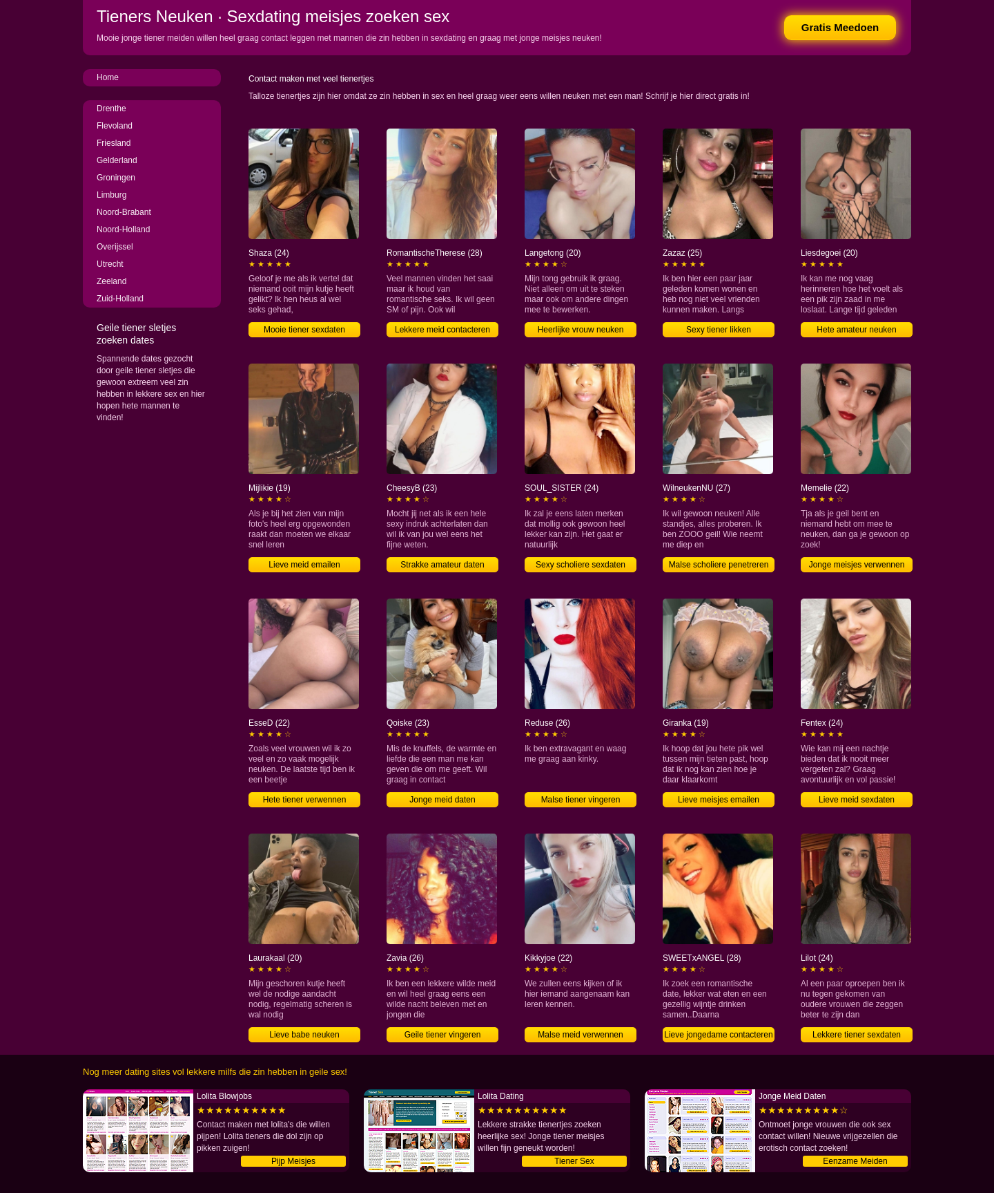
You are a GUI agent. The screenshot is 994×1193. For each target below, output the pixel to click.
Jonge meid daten (442, 800)
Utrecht (110, 264)
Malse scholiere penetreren (719, 565)
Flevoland (115, 126)
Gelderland (117, 160)
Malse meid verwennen (580, 1035)
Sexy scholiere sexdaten (580, 565)
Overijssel (115, 247)
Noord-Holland (123, 229)
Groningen (116, 177)
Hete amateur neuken (856, 330)
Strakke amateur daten (442, 565)
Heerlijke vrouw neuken (581, 330)
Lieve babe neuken (304, 1035)
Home (108, 77)
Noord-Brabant (124, 212)
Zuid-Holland (120, 298)
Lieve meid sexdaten (857, 800)
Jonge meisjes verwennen (857, 565)
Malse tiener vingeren (581, 800)
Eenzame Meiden (855, 1161)
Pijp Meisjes (293, 1161)
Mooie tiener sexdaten (304, 330)
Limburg (111, 195)
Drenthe (111, 108)
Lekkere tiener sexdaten (856, 1035)
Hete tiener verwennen (305, 800)
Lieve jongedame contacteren (718, 1035)
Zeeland (111, 281)
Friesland (113, 143)
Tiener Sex (574, 1161)
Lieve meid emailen (304, 565)
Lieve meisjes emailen (718, 800)
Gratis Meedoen (840, 27)
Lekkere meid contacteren (442, 330)
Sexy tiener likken (718, 330)
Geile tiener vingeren (443, 1035)
